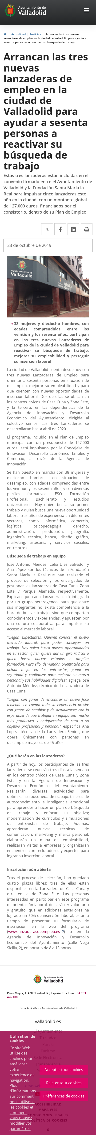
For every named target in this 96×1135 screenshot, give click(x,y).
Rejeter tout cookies (64, 1082)
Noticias (35, 34)
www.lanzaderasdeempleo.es (36, 931)
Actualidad (18, 34)
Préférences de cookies (63, 1096)
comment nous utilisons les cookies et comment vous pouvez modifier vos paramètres (22, 1112)
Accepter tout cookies (63, 1069)
